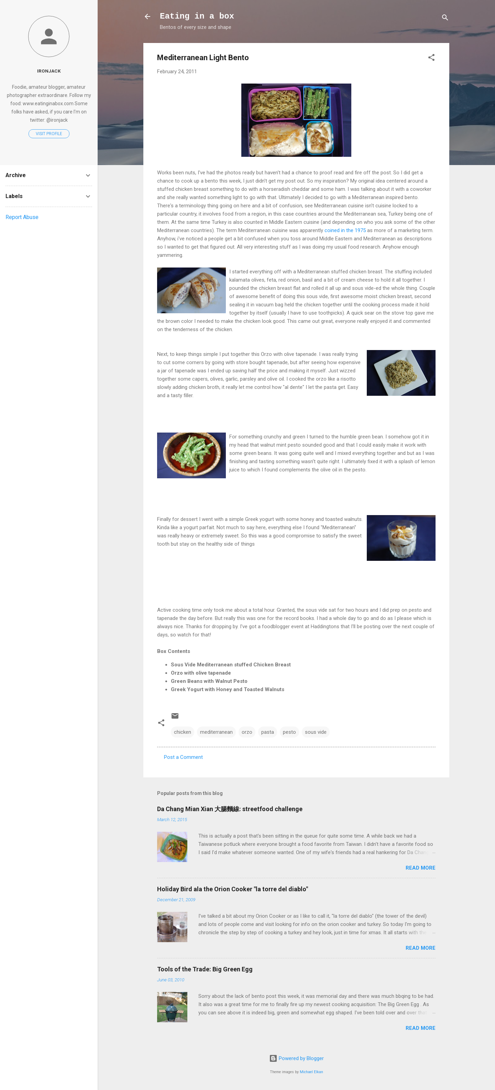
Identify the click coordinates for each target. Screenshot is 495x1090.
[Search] (445, 18)
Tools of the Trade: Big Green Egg (205, 969)
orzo (247, 732)
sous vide (316, 732)
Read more (421, 868)
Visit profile (49, 133)
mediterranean (216, 732)
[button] (431, 58)
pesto (289, 732)
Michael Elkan (311, 1072)
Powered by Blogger (296, 1058)
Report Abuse (22, 217)
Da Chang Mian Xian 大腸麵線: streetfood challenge (229, 809)
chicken (182, 732)
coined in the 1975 (345, 230)
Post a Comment (183, 757)
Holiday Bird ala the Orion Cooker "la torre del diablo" (232, 889)
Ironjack (49, 71)
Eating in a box (197, 16)
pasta (267, 732)
